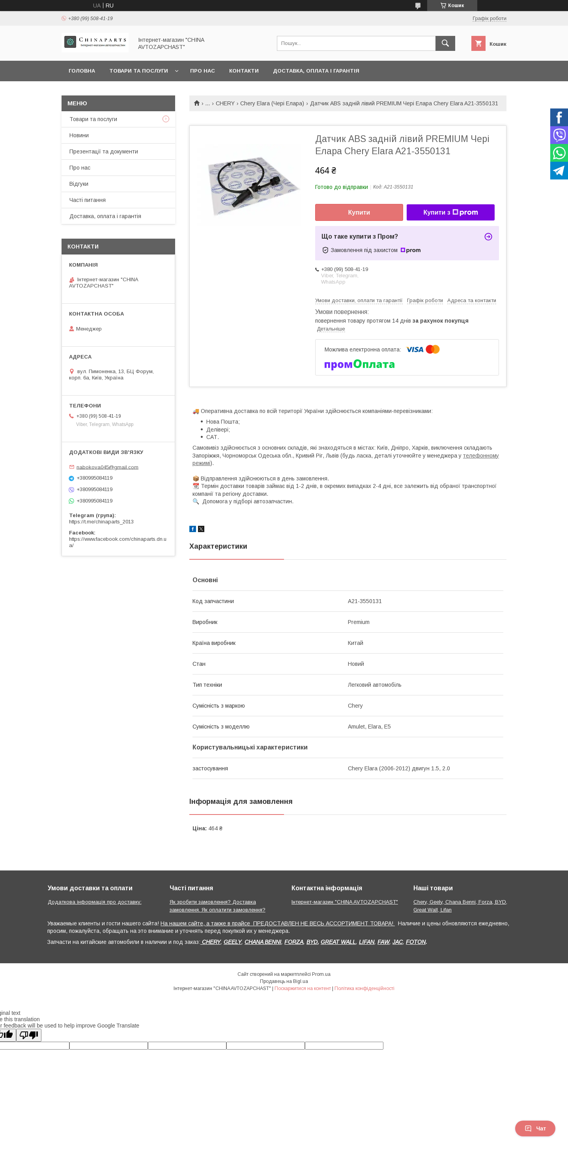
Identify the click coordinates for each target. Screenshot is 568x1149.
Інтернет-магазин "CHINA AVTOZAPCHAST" (344, 902)
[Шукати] (445, 43)
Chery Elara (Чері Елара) (272, 103)
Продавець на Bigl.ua (284, 981)
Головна (82, 71)
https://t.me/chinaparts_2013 (101, 522)
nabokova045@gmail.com (107, 467)
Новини (79, 135)
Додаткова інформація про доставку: (95, 902)
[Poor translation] (28, 1035)
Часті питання (87, 200)
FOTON (416, 942)
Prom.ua (321, 974)
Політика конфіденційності (364, 988)
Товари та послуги (138, 71)
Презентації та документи (103, 151)
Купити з (450, 212)
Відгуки (78, 184)
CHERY (225, 103)
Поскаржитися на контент (303, 988)
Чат (535, 1128)
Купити (359, 212)
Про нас (202, 71)
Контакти (244, 71)
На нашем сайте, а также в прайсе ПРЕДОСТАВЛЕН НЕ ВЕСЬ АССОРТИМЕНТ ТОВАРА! (278, 923)
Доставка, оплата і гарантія (316, 71)
